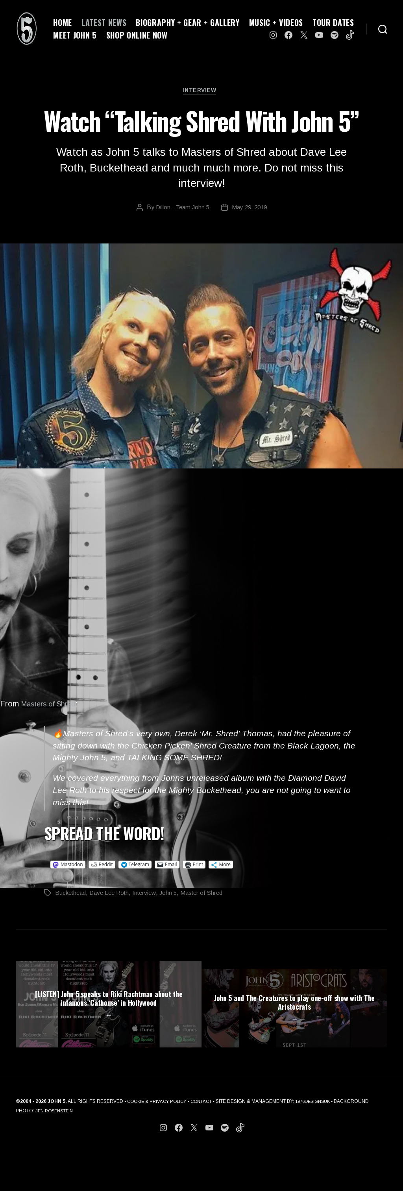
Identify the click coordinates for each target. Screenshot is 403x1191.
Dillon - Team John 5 (181, 209)
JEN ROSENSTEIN (92, 1152)
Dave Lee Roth (113, 895)
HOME (62, 22)
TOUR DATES (333, 22)
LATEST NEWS (103, 22)
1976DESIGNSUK (321, 1143)
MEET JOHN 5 (74, 35)
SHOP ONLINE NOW (137, 35)
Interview (201, 92)
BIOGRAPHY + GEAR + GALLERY (187, 22)
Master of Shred (211, 895)
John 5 (176, 895)
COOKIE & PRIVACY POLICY (159, 1143)
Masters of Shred (53, 705)
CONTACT (207, 1143)
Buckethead (72, 895)
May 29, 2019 (250, 209)
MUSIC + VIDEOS (276, 22)
